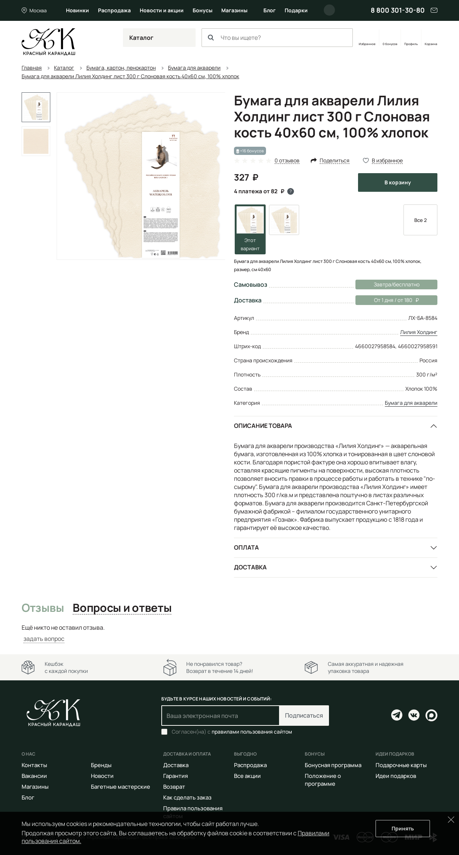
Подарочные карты (401, 765)
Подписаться (304, 715)
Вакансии (34, 776)
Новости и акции (162, 10)
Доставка (250, 567)
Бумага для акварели (411, 402)
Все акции (247, 776)
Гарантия (175, 776)
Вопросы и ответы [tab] (122, 608)
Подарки (296, 10)
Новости (102, 776)
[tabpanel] (229, 633)
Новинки (77, 10)
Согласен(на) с (232, 732)
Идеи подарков (396, 776)
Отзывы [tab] (43, 608)
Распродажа (114, 10)
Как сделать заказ (187, 797)
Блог (269, 10)
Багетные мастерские (120, 787)
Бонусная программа (333, 765)
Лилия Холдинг (418, 332)
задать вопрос (43, 639)
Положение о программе (323, 780)
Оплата (246, 547)
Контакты (34, 765)
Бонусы (202, 10)
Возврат (174, 787)
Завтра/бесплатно (397, 284)
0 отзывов (287, 161)
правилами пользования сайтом (252, 731)
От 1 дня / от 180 (387, 300)
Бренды (101, 765)
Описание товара (263, 426)
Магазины (234, 10)
